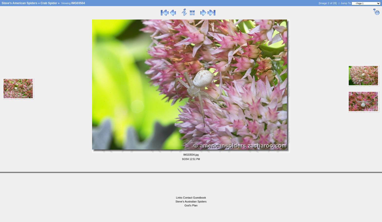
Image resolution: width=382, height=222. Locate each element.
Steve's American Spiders (19, 3)
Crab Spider (49, 3)
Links (179, 197)
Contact (188, 197)
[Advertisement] (191, 185)
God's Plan (190, 205)
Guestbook (199, 197)
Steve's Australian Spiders (190, 201)
